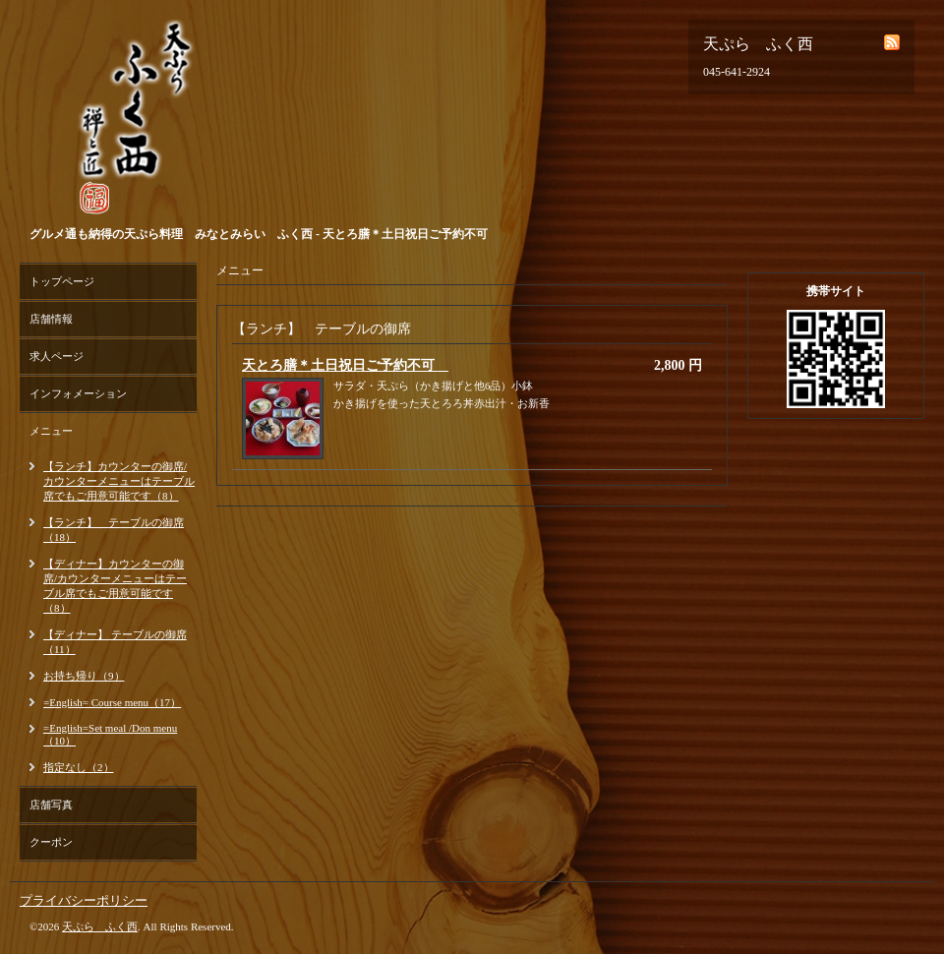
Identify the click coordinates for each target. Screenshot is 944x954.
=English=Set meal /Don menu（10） (110, 734)
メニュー (51, 431)
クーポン (51, 842)
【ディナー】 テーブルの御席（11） (115, 641)
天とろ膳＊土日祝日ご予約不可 (345, 365)
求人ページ (57, 356)
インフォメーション (78, 393)
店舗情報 (51, 319)
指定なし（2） (78, 767)
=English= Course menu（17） (112, 702)
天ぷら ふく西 (100, 926)
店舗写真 (51, 804)
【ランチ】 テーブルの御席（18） (113, 529)
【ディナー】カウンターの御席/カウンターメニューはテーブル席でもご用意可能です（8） (115, 586)
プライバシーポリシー (84, 900)
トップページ (62, 281)
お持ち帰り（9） (84, 676)
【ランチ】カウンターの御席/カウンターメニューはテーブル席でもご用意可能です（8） (119, 481)
